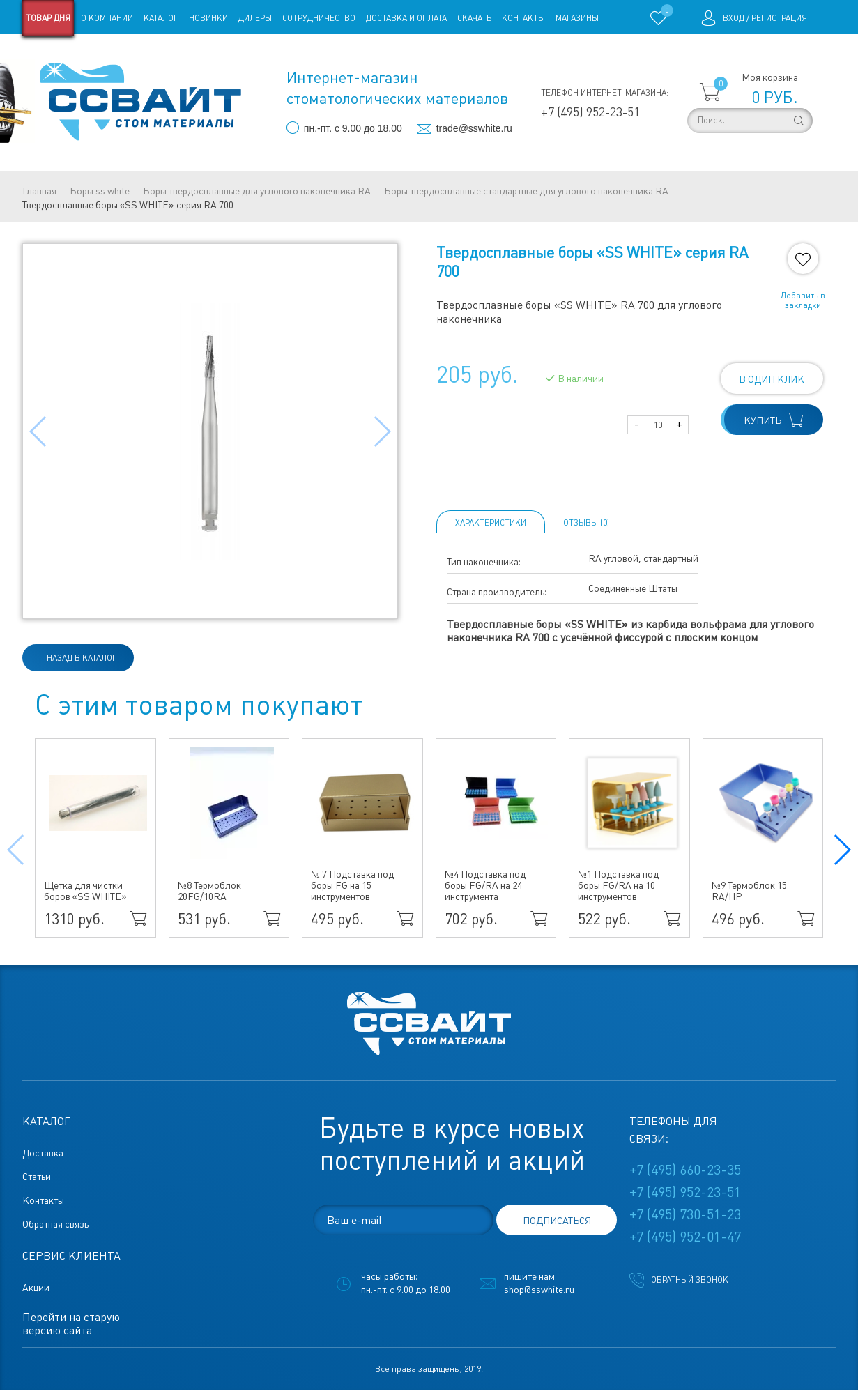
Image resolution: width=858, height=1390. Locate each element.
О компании (107, 18)
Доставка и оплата (406, 18)
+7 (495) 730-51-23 (685, 1214)
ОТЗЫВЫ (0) (586, 523)
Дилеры (255, 18)
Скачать (474, 18)
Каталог (161, 18)
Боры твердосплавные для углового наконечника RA (257, 191)
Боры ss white (100, 191)
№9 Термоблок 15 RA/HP (749, 891)
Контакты (523, 18)
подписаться (557, 1220)
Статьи (135, 54)
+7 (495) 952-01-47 (685, 1236)
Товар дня (48, 18)
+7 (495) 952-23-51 (590, 112)
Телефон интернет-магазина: (604, 93)
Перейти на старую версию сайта (71, 1324)
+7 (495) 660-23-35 (685, 1169)
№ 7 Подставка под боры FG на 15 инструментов (352, 885)
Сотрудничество (318, 18)
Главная (39, 191)
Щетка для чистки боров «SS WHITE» (85, 891)
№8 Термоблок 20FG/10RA (209, 891)
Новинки (208, 18)
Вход (733, 18)
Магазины (577, 18)
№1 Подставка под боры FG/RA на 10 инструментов (618, 885)
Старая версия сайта (66, 54)
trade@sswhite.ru (474, 128)
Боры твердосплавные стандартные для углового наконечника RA (526, 191)
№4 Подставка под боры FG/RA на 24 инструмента (485, 885)
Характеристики (490, 523)
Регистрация (779, 18)
